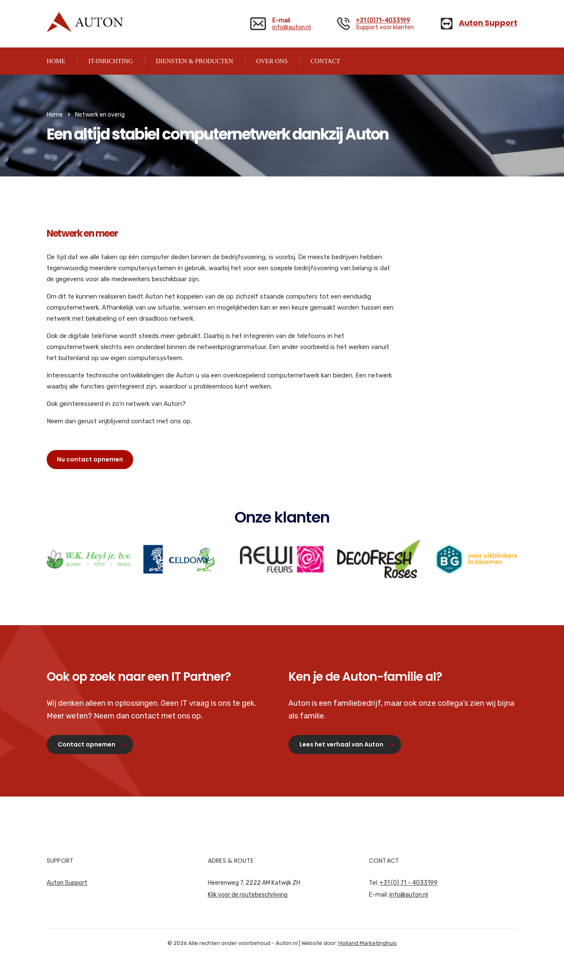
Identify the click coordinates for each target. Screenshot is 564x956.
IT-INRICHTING (110, 61)
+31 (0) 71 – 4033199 (409, 882)
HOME (56, 61)
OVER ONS (272, 61)
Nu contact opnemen (90, 459)
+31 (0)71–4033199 (383, 20)
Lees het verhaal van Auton (346, 744)
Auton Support (67, 882)
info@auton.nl (291, 27)
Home (55, 114)
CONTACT (326, 61)
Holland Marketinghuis (367, 943)
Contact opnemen (92, 744)
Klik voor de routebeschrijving (248, 894)
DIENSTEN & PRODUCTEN (194, 61)
